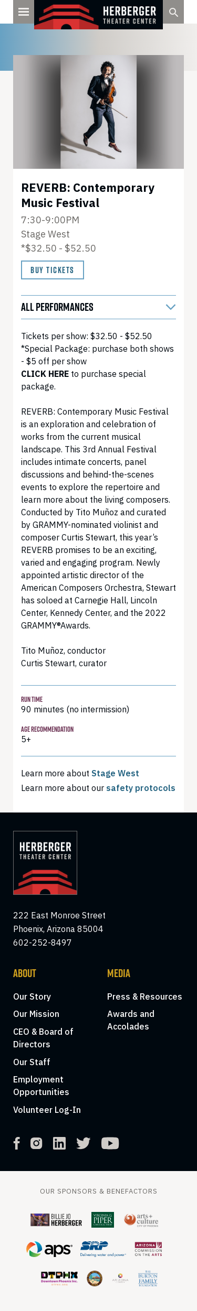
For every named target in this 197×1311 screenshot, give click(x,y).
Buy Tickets (52, 270)
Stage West (115, 773)
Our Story (32, 996)
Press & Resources (144, 996)
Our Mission (36, 1014)
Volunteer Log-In (47, 1109)
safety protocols (140, 788)
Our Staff (31, 1062)
